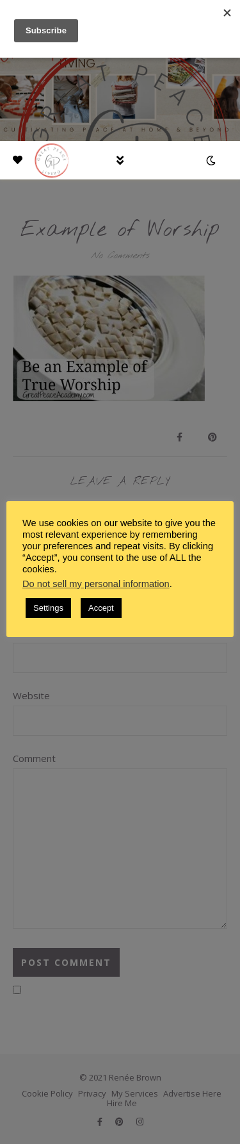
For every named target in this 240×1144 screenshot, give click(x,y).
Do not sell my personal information (96, 584)
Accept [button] (101, 608)
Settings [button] (48, 608)
